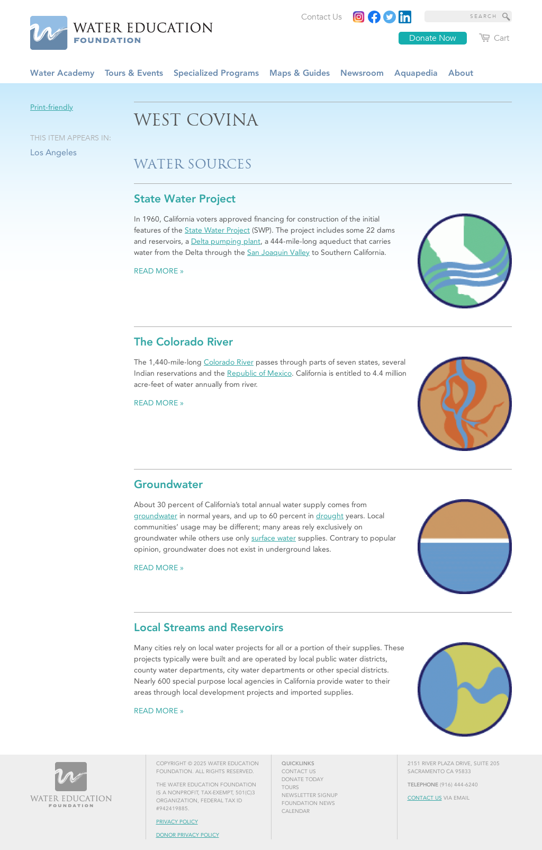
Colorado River (229, 362)
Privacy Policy (177, 822)
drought (330, 515)
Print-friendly (51, 107)
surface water (273, 538)
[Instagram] (359, 17)
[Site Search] (506, 16)
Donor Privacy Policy (187, 835)
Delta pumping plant (225, 241)
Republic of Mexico (259, 373)
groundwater (155, 515)
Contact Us (425, 798)
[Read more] (405, 17)
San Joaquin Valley (278, 252)
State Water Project (217, 230)
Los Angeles (53, 152)
